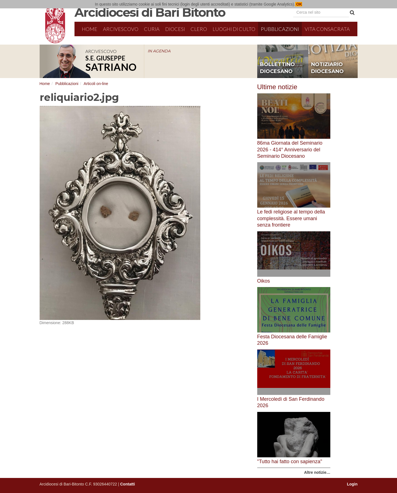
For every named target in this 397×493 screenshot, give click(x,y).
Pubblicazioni (280, 29)
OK (298, 4)
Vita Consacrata (327, 29)
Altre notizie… (317, 472)
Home (89, 29)
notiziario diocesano (327, 68)
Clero (199, 29)
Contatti (127, 484)
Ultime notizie (277, 87)
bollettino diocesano (277, 68)
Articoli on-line (96, 83)
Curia (152, 29)
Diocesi (175, 29)
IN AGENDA (159, 51)
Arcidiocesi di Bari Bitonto (149, 12)
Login (352, 484)
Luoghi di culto (234, 29)
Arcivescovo (120, 29)
